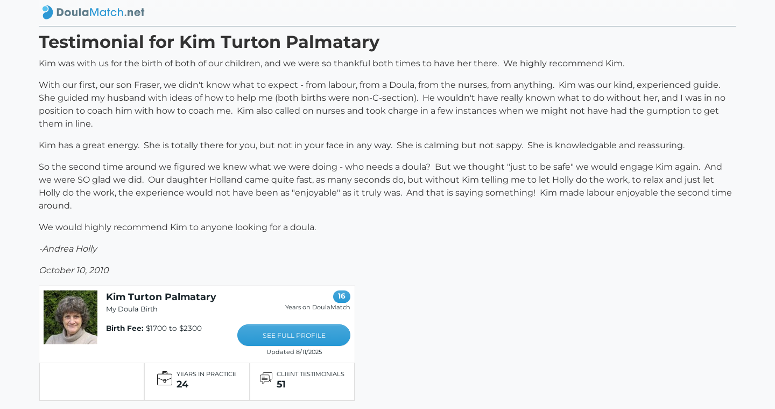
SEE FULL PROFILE (294, 335)
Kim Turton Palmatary (161, 296)
